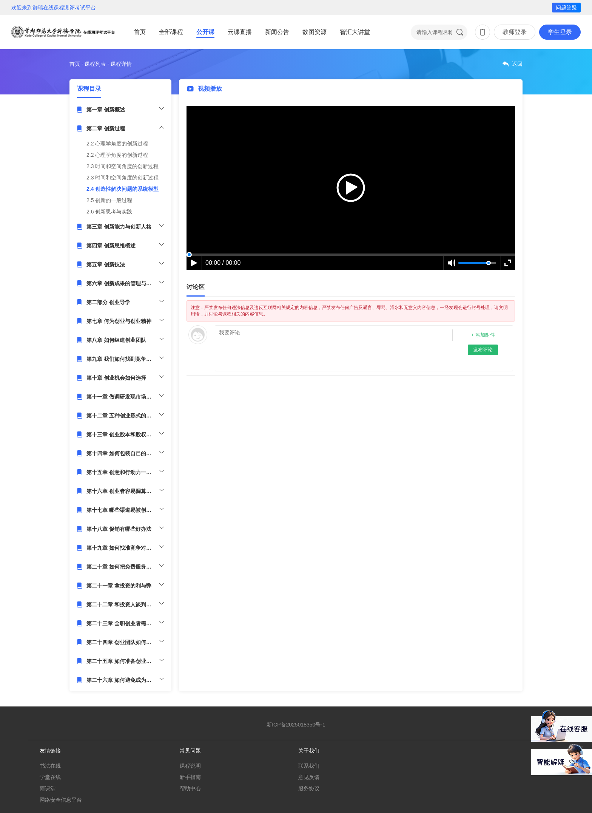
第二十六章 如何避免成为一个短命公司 (125, 680)
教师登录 (515, 32)
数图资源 (314, 32)
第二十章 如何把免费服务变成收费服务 (125, 567)
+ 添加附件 (483, 335)
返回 (517, 64)
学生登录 (560, 32)
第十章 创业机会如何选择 (116, 378)
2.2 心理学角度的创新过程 (117, 144)
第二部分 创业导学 (108, 302)
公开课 (205, 32)
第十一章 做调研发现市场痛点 (121, 397)
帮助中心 (190, 788)
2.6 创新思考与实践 (109, 212)
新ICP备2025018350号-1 (296, 725)
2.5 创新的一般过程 (109, 200)
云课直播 (240, 32)
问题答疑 (566, 8)
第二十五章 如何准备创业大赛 (121, 661)
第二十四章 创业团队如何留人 (121, 642)
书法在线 (50, 766)
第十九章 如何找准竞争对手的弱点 (125, 548)
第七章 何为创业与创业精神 (118, 321)
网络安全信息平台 (61, 800)
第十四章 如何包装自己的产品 (121, 453)
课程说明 (190, 766)
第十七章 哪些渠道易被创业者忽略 (125, 510)
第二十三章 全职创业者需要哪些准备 (125, 623)
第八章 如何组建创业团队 (116, 340)
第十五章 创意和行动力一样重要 (124, 472)
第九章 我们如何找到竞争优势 (121, 359)
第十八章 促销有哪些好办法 (118, 529)
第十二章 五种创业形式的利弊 (121, 416)
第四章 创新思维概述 (111, 246)
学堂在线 (50, 777)
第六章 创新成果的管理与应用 (121, 283)
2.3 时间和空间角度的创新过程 (122, 166)
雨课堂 (47, 788)
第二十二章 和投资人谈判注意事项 (125, 604)
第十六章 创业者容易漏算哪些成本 (125, 491)
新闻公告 (277, 32)
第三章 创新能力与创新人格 (118, 227)
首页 (140, 32)
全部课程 (171, 32)
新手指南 (190, 777)
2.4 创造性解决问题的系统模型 (122, 189)
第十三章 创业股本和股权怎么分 (124, 434)
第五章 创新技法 (105, 264)
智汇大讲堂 (355, 32)
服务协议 (308, 788)
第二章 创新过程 (105, 128)
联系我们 (308, 766)
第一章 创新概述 (105, 110)
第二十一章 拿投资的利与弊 (118, 586)
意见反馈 (308, 777)
